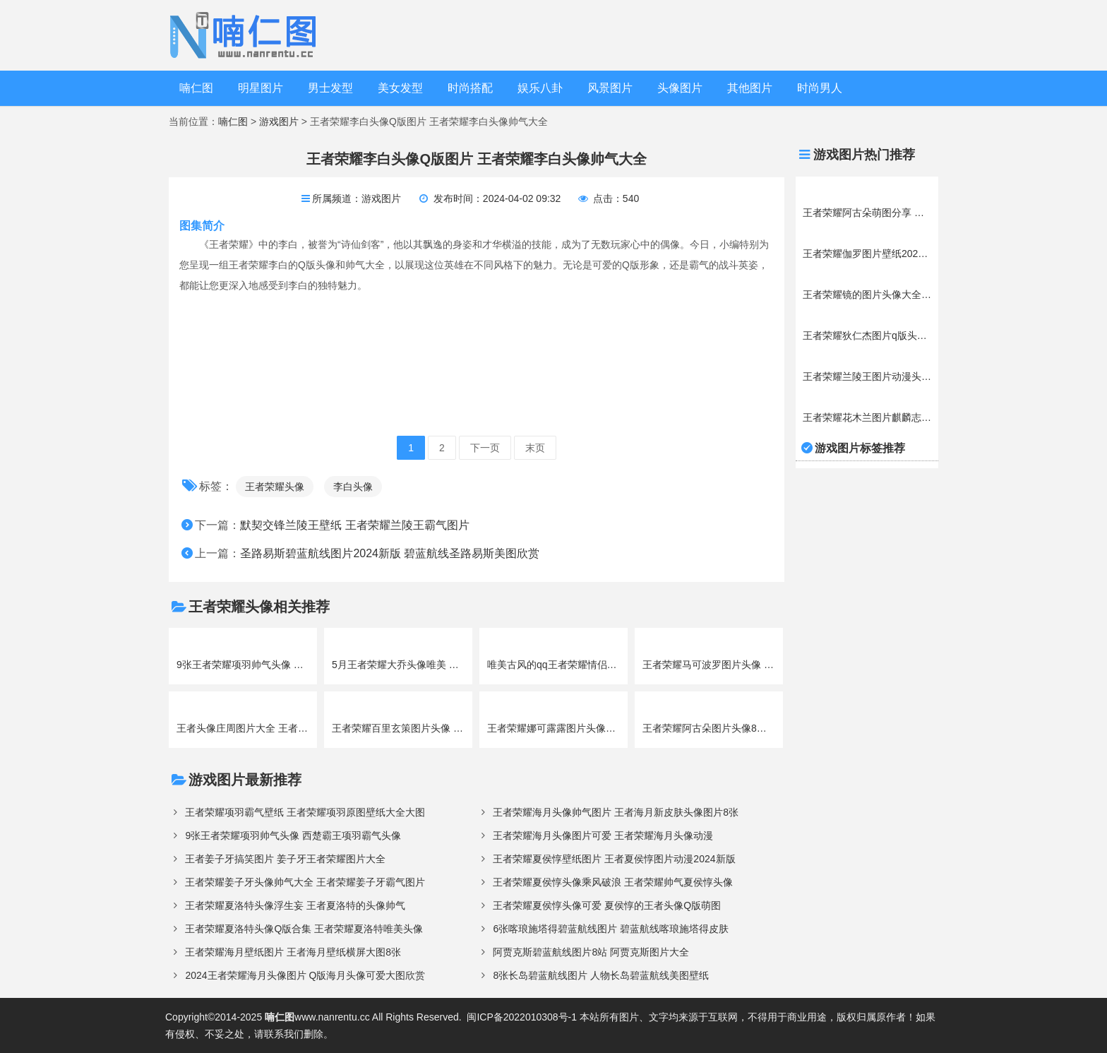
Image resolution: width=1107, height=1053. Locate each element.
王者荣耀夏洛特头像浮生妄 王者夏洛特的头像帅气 (295, 905)
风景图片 (610, 88)
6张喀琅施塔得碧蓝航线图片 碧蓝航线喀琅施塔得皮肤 (611, 928)
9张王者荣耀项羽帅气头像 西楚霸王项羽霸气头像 (293, 835)
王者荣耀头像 (274, 486)
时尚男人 (819, 88)
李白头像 (353, 486)
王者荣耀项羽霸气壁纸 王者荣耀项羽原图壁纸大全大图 (305, 812)
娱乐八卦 (540, 88)
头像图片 (679, 88)
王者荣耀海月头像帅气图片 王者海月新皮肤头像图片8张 (615, 812)
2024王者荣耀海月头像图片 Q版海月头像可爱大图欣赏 (305, 975)
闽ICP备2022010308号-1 (522, 1017)
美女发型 (400, 88)
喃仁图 (196, 88)
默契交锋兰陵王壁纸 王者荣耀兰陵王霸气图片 (354, 525)
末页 (535, 447)
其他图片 (749, 88)
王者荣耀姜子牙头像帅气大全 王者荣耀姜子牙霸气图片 (305, 882)
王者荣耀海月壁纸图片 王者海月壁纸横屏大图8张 (293, 952)
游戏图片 (279, 121)
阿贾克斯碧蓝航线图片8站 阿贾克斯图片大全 (591, 952)
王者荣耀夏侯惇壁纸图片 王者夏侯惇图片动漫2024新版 (614, 858)
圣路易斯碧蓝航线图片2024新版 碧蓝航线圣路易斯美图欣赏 (389, 553)
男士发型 (330, 88)
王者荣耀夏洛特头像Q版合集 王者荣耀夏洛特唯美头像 (304, 928)
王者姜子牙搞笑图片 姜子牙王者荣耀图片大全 (285, 858)
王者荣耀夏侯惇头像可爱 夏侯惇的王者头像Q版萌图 (607, 905)
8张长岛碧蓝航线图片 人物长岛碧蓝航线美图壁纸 (601, 975)
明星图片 (260, 88)
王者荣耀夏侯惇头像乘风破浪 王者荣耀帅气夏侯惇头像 (613, 882)
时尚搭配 (470, 88)
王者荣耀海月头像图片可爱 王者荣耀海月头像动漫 (603, 835)
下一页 (485, 447)
